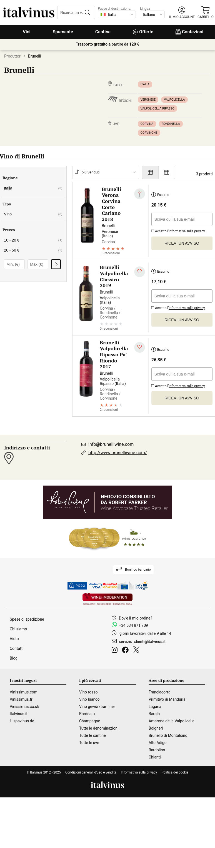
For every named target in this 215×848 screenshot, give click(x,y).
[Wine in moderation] (107, 599)
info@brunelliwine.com (111, 444)
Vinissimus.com (24, 692)
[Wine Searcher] (107, 538)
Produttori (12, 56)
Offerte (143, 31)
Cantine (103, 31)
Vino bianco (89, 699)
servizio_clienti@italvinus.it (142, 641)
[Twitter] (137, 650)
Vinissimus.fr (21, 699)
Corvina (147, 124)
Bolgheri (156, 728)
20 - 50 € (33, 250)
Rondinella (171, 124)
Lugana (155, 706)
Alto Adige (157, 742)
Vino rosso (88, 692)
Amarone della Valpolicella (171, 721)
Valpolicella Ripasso (157, 108)
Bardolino (157, 750)
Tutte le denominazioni (98, 728)
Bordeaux (87, 714)
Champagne (89, 721)
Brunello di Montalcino (168, 735)
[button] (182, 12)
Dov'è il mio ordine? (135, 618)
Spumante (63, 31)
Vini (27, 31)
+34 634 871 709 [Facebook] (133, 625)
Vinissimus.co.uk (24, 706)
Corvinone (149, 133)
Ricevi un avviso (181, 243)
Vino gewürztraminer (97, 706)
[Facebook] (126, 650)
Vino (33, 214)
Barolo (154, 714)
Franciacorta (159, 692)
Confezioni (189, 31)
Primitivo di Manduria (167, 699)
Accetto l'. (178, 230)
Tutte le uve (89, 742)
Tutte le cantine (92, 735)
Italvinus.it (19, 714)
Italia (145, 84)
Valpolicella (174, 99)
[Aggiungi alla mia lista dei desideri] (139, 193)
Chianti (155, 757)
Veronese (148, 99)
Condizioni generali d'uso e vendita (90, 772)
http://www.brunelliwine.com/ (117, 452)
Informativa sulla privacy (187, 231)
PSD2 (77, 586)
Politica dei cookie (174, 772)
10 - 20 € (33, 240)
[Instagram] (116, 650)
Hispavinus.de (22, 721)
